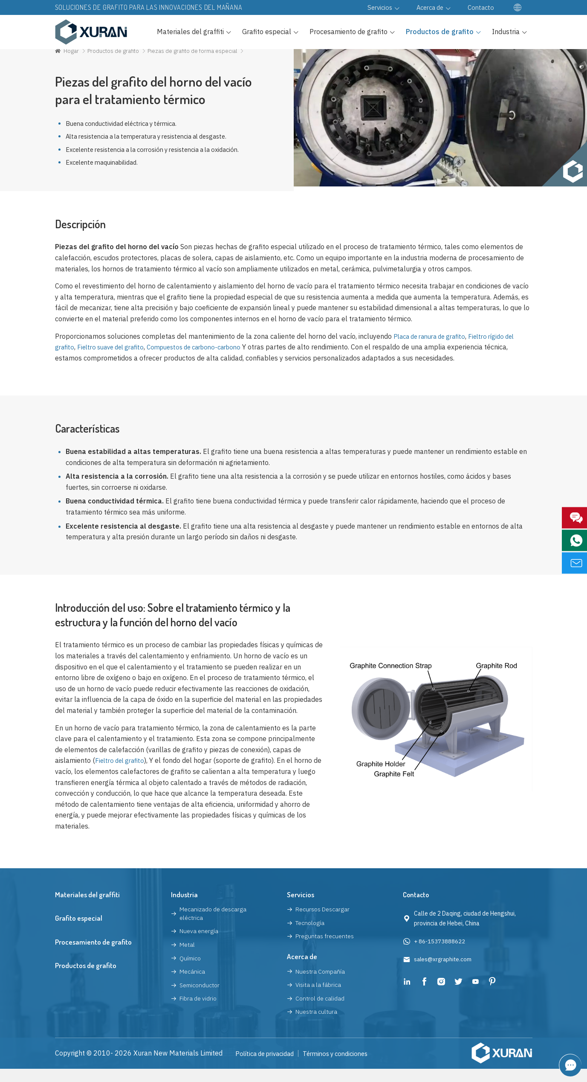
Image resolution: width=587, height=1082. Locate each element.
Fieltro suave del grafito (115, 360)
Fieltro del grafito (122, 774)
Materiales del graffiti (87, 907)
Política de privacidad (268, 1066)
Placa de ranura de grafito (433, 349)
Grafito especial (78, 931)
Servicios (300, 907)
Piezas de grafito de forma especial (199, 60)
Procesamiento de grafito (93, 955)
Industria (184, 907)
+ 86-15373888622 (440, 954)
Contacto (417, 907)
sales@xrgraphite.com (444, 973)
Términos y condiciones (345, 1066)
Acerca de (302, 969)
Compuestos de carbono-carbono (207, 360)
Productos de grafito (116, 60)
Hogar (72, 60)
